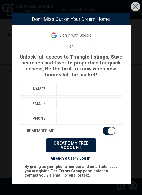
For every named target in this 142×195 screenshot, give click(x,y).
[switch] (71, 130)
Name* (39, 89)
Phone (38, 118)
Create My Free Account (71, 145)
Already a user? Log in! (71, 158)
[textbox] (88, 89)
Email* (39, 104)
